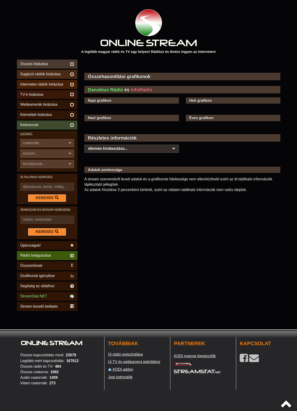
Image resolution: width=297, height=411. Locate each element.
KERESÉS (47, 198)
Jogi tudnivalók (120, 377)
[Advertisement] (182, 65)
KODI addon (120, 369)
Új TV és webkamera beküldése (134, 362)
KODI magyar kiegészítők (195, 356)
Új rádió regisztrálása (125, 354)
